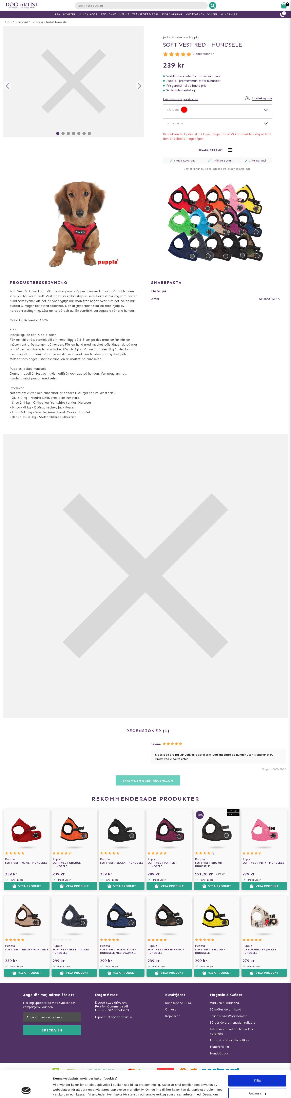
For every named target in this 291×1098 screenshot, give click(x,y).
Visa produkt (26, 886)
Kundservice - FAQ (178, 1003)
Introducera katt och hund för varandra (232, 1031)
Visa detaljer (62, 1090)
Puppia (194, 37)
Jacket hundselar (57, 22)
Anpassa (257, 1068)
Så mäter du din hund (225, 1009)
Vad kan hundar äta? (225, 1003)
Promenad (21, 22)
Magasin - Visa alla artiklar (229, 1040)
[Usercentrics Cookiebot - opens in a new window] (26, 1090)
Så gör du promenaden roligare (233, 1022)
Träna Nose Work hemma (228, 1016)
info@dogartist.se (119, 1017)
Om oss (170, 1009)
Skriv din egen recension (147, 780)
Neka (257, 1081)
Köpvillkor (172, 1016)
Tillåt (257, 1055)
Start (8, 22)
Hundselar (37, 22)
